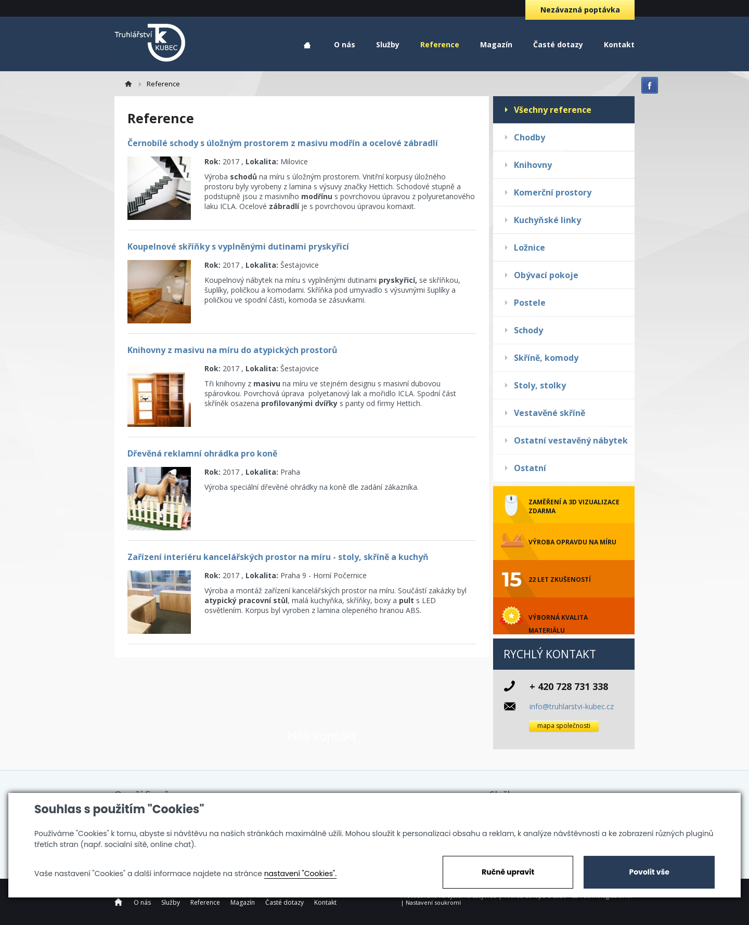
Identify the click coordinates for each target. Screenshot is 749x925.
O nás (344, 44)
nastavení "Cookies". (300, 873)
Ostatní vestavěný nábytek (571, 440)
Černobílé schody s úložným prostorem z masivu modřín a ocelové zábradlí (282, 143)
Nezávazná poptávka (580, 10)
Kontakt (619, 44)
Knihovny (533, 165)
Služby (387, 44)
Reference (439, 44)
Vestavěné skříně (549, 413)
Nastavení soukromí (433, 902)
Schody (528, 330)
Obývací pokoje (546, 275)
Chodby (529, 137)
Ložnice (529, 247)
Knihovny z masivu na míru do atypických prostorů (232, 350)
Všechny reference (552, 109)
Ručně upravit (508, 872)
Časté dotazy (558, 44)
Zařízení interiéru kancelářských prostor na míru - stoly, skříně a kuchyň (278, 557)
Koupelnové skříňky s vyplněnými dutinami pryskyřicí (238, 246)
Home (307, 45)
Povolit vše (649, 872)
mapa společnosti (563, 725)
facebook (649, 85)
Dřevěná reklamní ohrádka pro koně (202, 453)
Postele (530, 302)
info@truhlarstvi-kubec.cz (572, 706)
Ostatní (530, 468)
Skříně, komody (546, 357)
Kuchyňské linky (547, 220)
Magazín (496, 44)
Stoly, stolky (540, 385)
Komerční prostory (552, 192)
